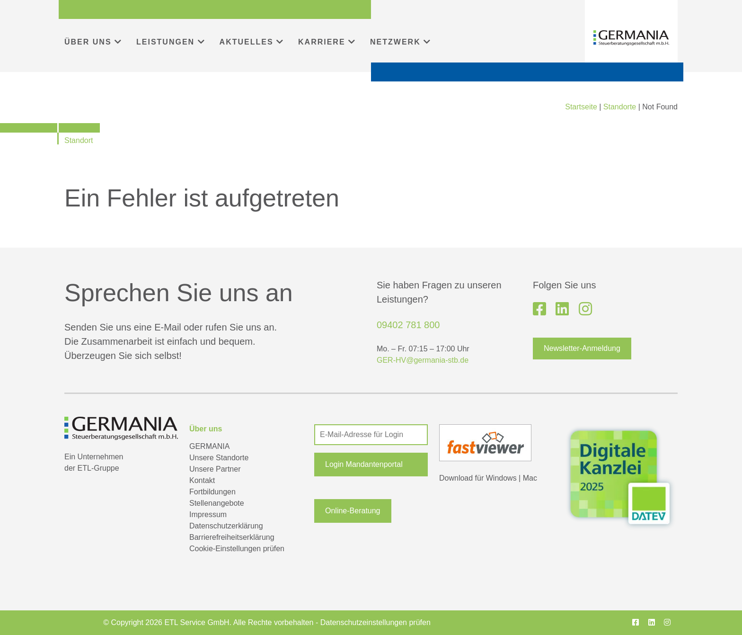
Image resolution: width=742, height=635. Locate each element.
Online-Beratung (352, 511)
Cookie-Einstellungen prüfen (236, 549)
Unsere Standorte (218, 458)
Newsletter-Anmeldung (582, 348)
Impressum (208, 514)
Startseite (581, 107)
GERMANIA (209, 446)
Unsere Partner (215, 469)
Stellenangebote (216, 503)
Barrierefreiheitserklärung (231, 537)
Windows (501, 478)
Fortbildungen (212, 492)
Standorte (619, 107)
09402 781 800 (408, 325)
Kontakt (202, 480)
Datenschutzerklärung (226, 526)
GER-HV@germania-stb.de (422, 360)
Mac (530, 478)
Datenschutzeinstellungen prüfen (375, 622)
